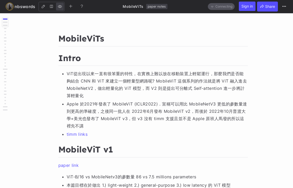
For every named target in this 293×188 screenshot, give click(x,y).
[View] (60, 6)
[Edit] (43, 6)
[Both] (51, 6)
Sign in (247, 6)
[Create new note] (71, 6)
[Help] (81, 6)
